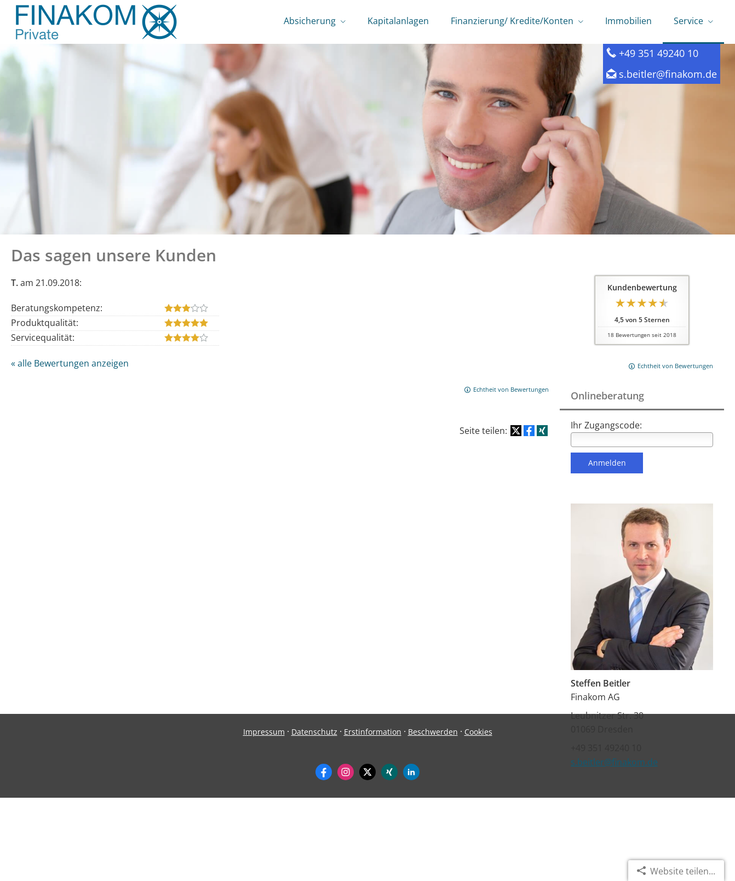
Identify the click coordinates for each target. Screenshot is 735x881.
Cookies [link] (478, 815)
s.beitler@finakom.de (668, 75)
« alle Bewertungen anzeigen (70, 364)
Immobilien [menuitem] (628, 21)
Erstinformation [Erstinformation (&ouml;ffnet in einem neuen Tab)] (372, 815)
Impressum (264, 815)
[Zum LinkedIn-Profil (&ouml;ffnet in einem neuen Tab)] (411, 855)
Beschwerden (433, 815)
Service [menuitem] (688, 21)
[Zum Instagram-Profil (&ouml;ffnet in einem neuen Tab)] (345, 855)
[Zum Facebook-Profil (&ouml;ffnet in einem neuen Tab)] (323, 855)
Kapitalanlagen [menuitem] (398, 21)
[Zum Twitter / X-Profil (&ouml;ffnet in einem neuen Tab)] (367, 855)
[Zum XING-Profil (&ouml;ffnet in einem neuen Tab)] (389, 855)
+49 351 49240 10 (658, 54)
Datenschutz (314, 815)
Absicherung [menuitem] (310, 21)
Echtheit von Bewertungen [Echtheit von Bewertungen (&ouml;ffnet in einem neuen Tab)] (675, 367)
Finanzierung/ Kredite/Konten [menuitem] (512, 21)
